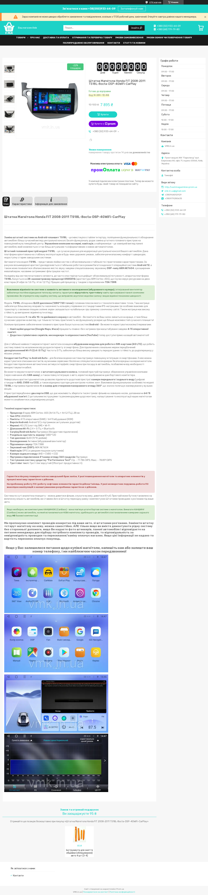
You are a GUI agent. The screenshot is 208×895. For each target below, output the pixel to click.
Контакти (113, 43)
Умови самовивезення (129, 37)
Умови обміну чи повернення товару (169, 37)
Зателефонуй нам (132, 8)
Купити (105, 114)
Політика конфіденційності (122, 892)
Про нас (35, 37)
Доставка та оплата (56, 37)
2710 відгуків (155, 2)
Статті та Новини (134, 43)
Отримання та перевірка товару (92, 37)
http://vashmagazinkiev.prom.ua (181, 187)
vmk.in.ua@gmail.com (175, 191)
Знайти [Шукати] (135, 27)
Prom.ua (120, 889)
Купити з (105, 123)
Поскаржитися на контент (95, 892)
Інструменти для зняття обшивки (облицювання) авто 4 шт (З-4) (79, 853)
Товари (20, 37)
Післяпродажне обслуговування (83, 43)
